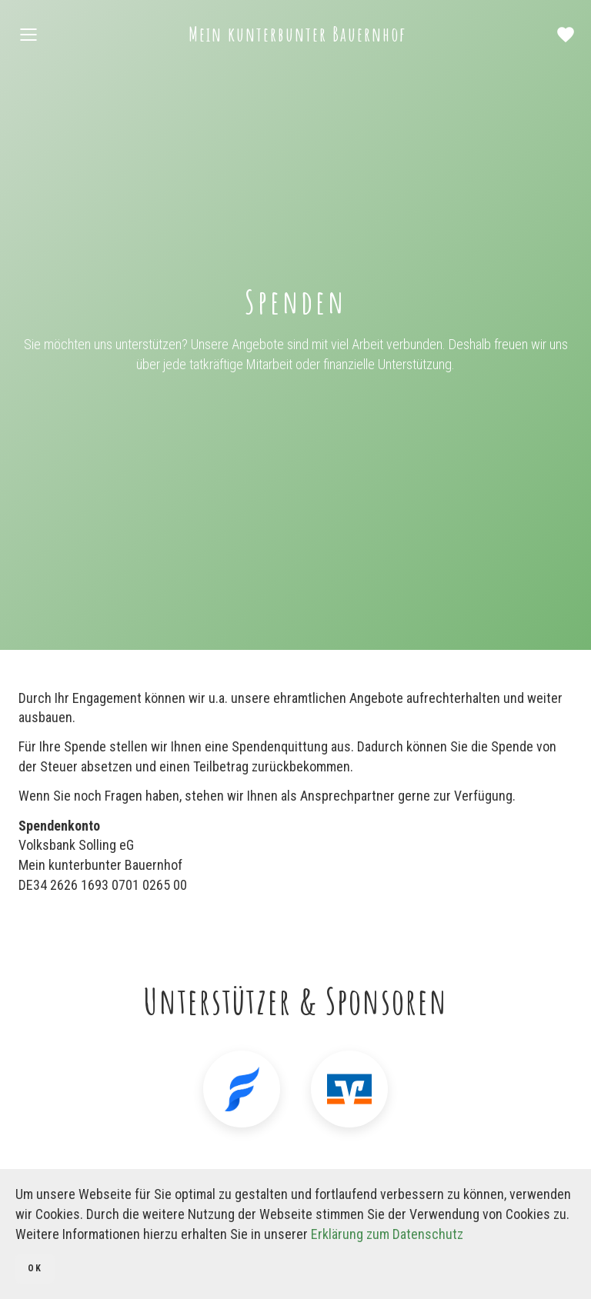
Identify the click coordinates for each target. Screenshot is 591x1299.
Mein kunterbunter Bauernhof (297, 34)
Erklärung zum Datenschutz (387, 1234)
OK (35, 1268)
